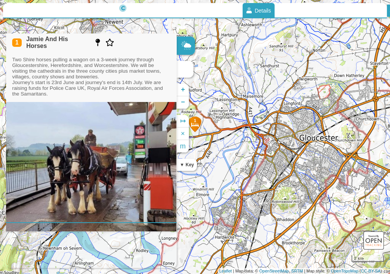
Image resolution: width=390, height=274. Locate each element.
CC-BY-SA (371, 271)
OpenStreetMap (274, 271)
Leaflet (225, 271)
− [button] (183, 102)
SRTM (297, 271)
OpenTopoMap (344, 271)
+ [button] (183, 89)
